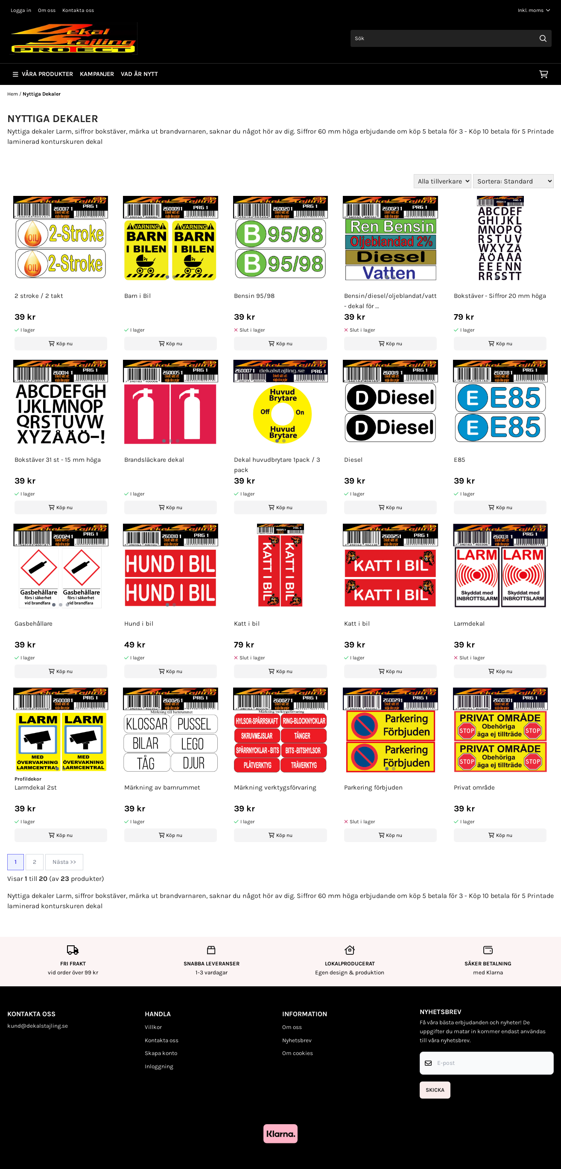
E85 (459, 460)
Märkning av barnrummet (162, 787)
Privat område (474, 787)
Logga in (21, 10)
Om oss (47, 10)
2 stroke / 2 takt (39, 296)
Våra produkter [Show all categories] (43, 74)
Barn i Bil (137, 296)
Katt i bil (247, 623)
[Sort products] (513, 181)
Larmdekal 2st (36, 787)
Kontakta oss (78, 10)
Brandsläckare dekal (154, 460)
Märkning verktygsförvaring (275, 787)
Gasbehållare (34, 623)
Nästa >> (64, 862)
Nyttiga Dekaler (42, 94)
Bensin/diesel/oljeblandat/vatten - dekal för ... (390, 301)
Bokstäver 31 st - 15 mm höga (58, 460)
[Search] (543, 38)
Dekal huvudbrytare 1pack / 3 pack (277, 465)
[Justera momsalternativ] (534, 10)
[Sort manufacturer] (442, 181)
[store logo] (73, 38)
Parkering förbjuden (373, 787)
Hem (13, 94)
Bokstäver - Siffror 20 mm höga (500, 296)
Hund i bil (138, 623)
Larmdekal (469, 623)
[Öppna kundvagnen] (544, 74)
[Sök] (451, 38)
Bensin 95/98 (254, 296)
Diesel (353, 460)
